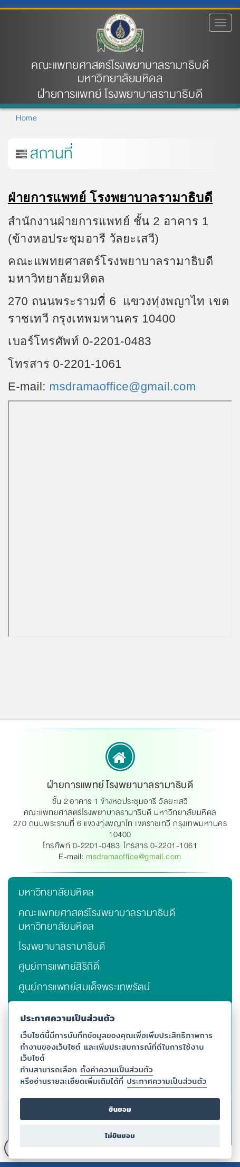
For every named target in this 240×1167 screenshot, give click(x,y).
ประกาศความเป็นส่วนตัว (167, 1081)
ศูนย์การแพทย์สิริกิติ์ (58, 966)
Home (26, 118)
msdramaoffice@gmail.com (123, 386)
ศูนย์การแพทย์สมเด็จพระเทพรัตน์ (84, 987)
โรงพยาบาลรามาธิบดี (61, 946)
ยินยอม (120, 1109)
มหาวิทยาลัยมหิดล (56, 892)
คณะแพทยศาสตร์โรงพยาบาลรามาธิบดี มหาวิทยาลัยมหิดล (120, 72)
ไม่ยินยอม (120, 1135)
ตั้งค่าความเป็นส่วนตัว (116, 1069)
